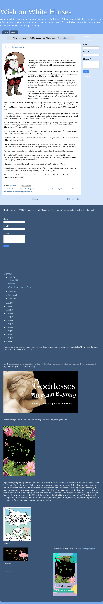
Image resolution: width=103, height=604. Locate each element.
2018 (8, 327)
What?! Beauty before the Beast (19, 287)
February (11, 295)
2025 (8, 303)
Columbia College (36, 175)
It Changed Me (13, 280)
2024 (8, 306)
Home (6, 32)
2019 (8, 324)
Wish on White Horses (36, 11)
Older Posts (73, 199)
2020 (8, 320)
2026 (8, 274)
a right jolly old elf (52, 189)
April (10, 277)
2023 (8, 310)
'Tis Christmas (14, 47)
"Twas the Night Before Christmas (32, 189)
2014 (8, 341)
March (10, 292)
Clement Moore (65, 189)
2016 (8, 334)
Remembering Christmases (22, 192)
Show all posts (63, 38)
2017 (8, 331)
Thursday (11, 284)
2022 (8, 313)
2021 (8, 317)
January (11, 299)
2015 (8, 338)
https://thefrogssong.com (86, 549)
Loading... (7, 571)
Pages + (14, 32)
